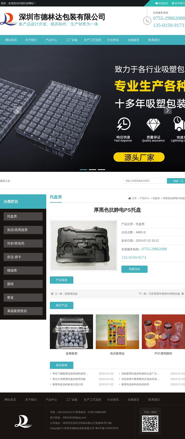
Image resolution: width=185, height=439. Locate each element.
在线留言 (163, 3)
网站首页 (11, 39)
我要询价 (134, 269)
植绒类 (12, 270)
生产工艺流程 (92, 39)
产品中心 (51, 39)
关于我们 (31, 39)
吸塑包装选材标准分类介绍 (68, 384)
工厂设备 (72, 39)
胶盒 (10, 297)
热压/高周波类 (17, 230)
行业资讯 (113, 39)
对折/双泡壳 (15, 243)
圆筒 (10, 284)
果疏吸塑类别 (17, 311)
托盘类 (12, 216)
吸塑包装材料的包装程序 (135, 384)
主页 (134, 198)
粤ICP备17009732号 (106, 428)
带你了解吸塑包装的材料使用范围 (71, 373)
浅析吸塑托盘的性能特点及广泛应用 (140, 373)
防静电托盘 (71, 293)
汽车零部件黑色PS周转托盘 (164, 293)
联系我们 (180, 3)
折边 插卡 (14, 257)
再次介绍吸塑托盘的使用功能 (69, 379)
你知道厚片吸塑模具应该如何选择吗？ (140, 379)
